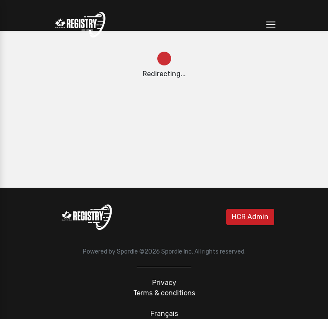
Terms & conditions (164, 293)
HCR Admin (250, 217)
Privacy (164, 283)
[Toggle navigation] (271, 24)
